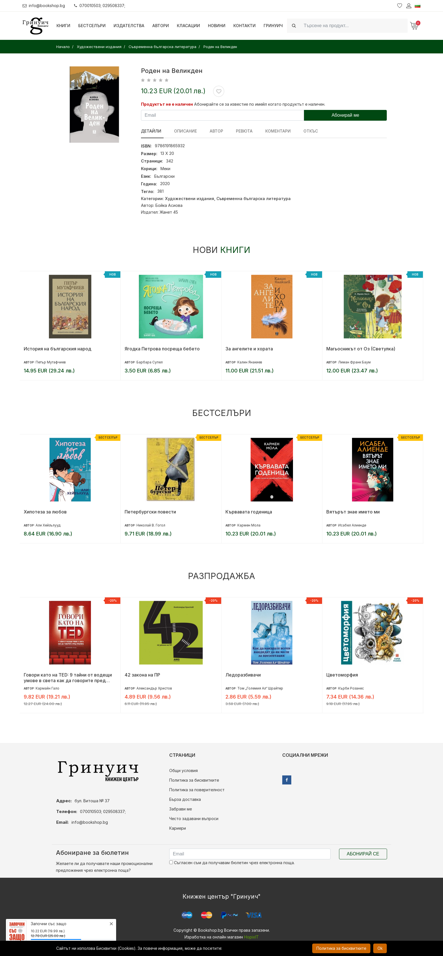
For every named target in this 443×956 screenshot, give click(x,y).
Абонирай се (363, 853)
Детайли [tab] (151, 131)
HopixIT (251, 937)
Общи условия (183, 770)
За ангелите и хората (249, 349)
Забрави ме (180, 809)
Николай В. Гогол (150, 525)
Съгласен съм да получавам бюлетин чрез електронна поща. (232, 862)
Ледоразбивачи (243, 675)
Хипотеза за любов (45, 512)
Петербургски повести (150, 512)
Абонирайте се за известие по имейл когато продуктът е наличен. (259, 104)
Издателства (129, 25)
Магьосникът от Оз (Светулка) (360, 349)
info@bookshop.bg (44, 5)
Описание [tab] (183, 131)
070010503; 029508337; (99, 5)
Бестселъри (92, 25)
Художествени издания (189, 198)
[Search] (354, 25)
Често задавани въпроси (193, 818)
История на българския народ (57, 349)
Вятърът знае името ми (353, 512)
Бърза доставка (185, 799)
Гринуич (273, 25)
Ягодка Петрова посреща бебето (162, 349)
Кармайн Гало (47, 688)
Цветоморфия (342, 675)
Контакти (244, 25)
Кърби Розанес (351, 688)
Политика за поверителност (197, 789)
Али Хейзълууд (48, 525)
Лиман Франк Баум (354, 362)
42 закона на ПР (142, 675)
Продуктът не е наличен (167, 104)
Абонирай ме (345, 115)
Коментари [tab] (270, 131)
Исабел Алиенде (352, 525)
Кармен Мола (248, 525)
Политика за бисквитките (194, 780)
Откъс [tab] (301, 131)
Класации (188, 25)
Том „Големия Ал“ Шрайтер (260, 688)
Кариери (177, 828)
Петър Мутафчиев (51, 362)
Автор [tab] (212, 131)
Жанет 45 (169, 212)
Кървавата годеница (248, 512)
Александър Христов (154, 688)
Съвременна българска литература (253, 198)
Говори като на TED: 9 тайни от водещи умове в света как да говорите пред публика (68, 677)
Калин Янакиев (249, 362)
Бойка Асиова (169, 205)
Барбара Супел (149, 362)
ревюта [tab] (238, 131)
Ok (380, 948)
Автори (160, 25)
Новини (216, 25)
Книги (63, 25)
